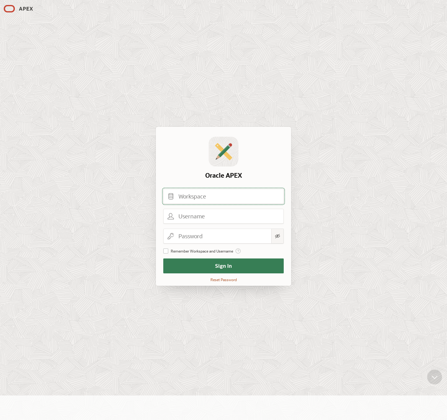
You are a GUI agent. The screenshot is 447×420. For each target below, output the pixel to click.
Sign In (223, 265)
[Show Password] (277, 236)
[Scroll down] (434, 380)
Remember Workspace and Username (202, 251)
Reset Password (223, 279)
